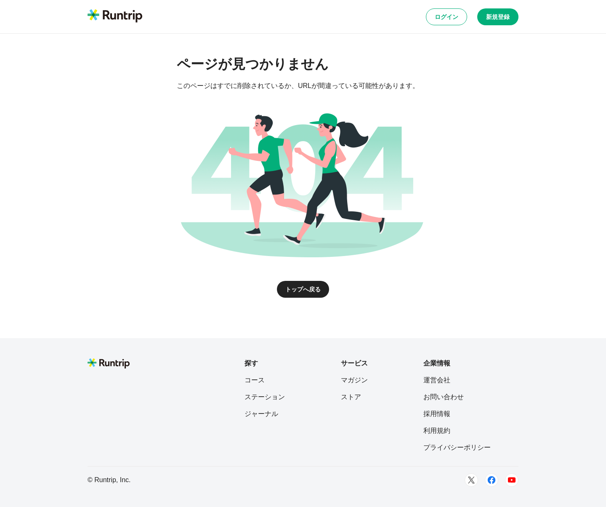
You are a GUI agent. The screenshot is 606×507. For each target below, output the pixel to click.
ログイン (446, 16)
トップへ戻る (303, 289)
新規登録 (498, 16)
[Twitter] (471, 480)
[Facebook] (491, 480)
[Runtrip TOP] (115, 16)
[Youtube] (511, 480)
